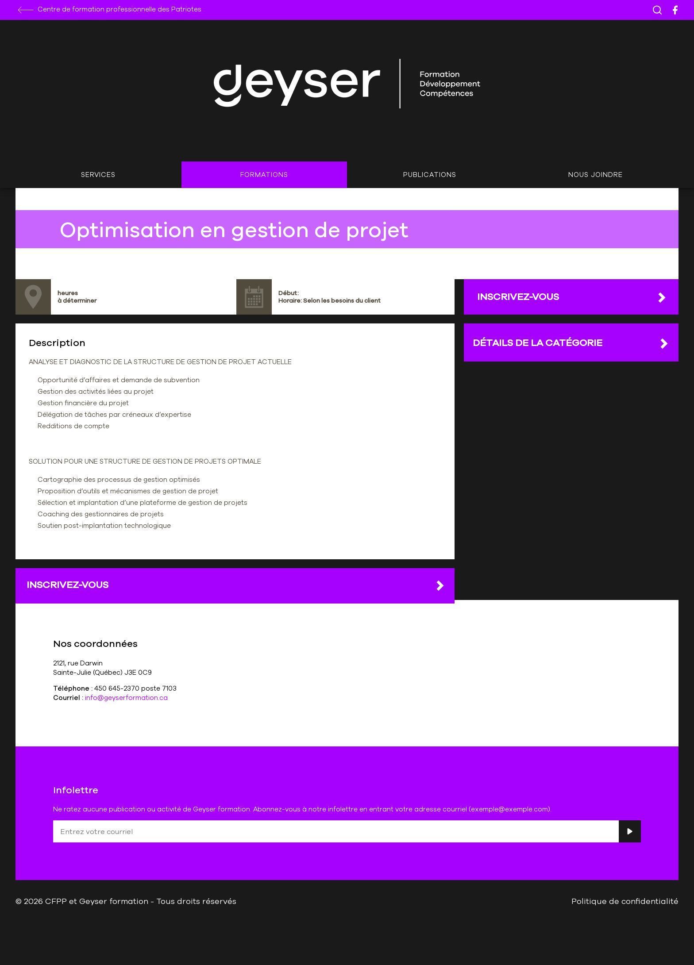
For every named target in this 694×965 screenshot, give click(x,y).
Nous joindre (595, 174)
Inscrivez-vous (236, 585)
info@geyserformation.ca (126, 697)
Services (98, 174)
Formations (264, 174)
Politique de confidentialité (625, 900)
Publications (429, 174)
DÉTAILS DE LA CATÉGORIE (571, 343)
